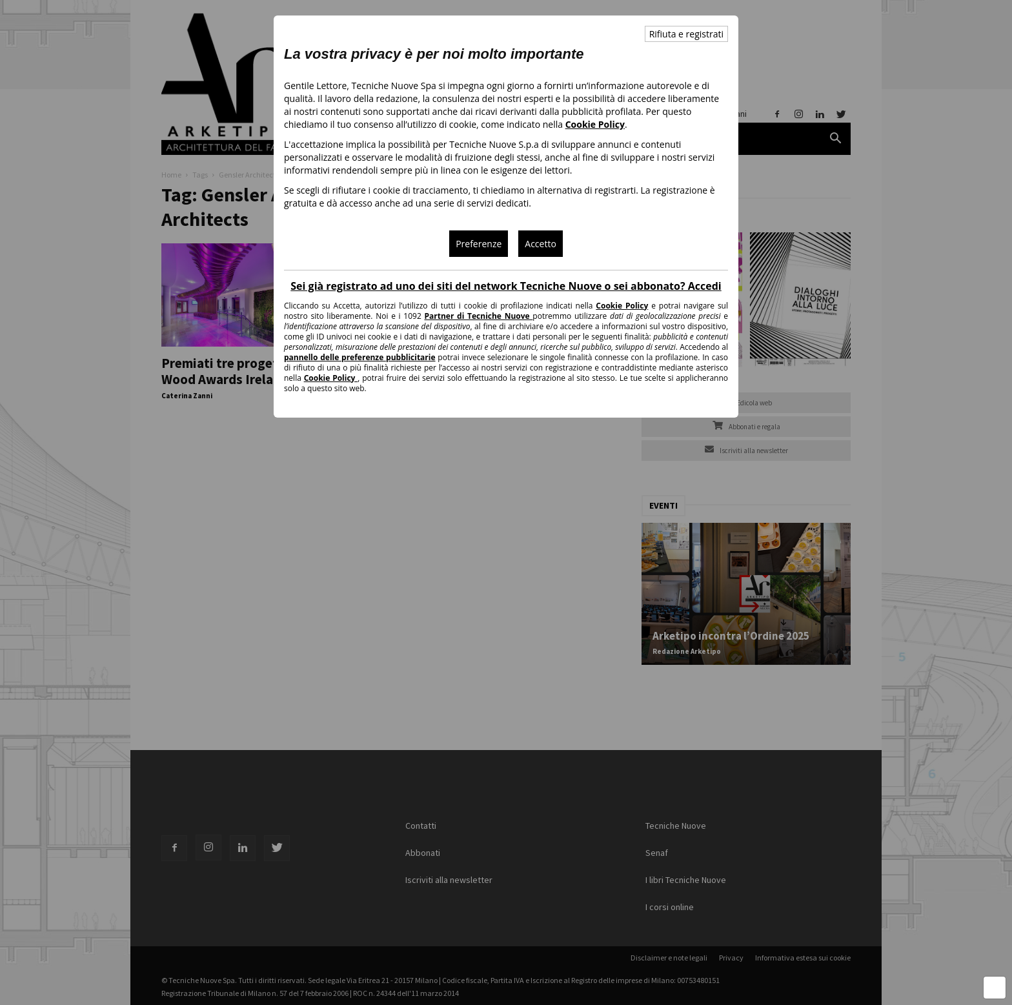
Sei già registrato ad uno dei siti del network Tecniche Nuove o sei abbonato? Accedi (505, 286)
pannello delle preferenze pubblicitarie (360, 357)
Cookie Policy (595, 124)
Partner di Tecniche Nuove (479, 315)
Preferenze (478, 244)
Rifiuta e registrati (686, 34)
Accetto (540, 244)
